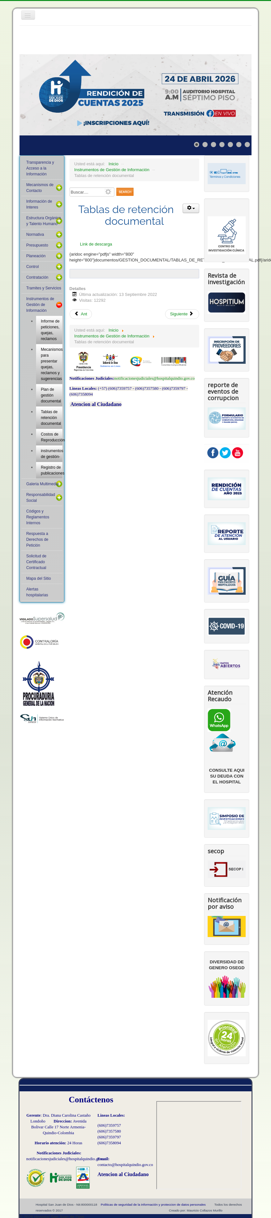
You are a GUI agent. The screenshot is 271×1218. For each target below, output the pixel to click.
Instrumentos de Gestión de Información (40, 305)
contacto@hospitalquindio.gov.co (125, 1164)
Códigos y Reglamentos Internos (37, 517)
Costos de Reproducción (52, 437)
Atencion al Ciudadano (96, 404)
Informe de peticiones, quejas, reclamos (50, 330)
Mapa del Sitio (38, 578)
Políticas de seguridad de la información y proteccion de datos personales (153, 1204)
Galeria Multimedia (42, 484)
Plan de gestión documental (51, 395)
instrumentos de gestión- (52, 454)
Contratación (37, 277)
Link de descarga (96, 244)
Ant (80, 313)
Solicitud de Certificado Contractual (36, 562)
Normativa (35, 234)
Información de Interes (39, 204)
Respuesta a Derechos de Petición (37, 539)
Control (32, 266)
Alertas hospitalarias (37, 592)
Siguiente (181, 313)
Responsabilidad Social (40, 497)
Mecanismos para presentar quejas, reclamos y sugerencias (52, 364)
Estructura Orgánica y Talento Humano (43, 221)
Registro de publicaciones (52, 470)
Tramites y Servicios (43, 288)
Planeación (35, 256)
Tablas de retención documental (51, 418)
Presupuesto (37, 245)
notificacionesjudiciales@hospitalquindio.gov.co (154, 378)
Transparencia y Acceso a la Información (40, 168)
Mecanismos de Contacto (40, 188)
